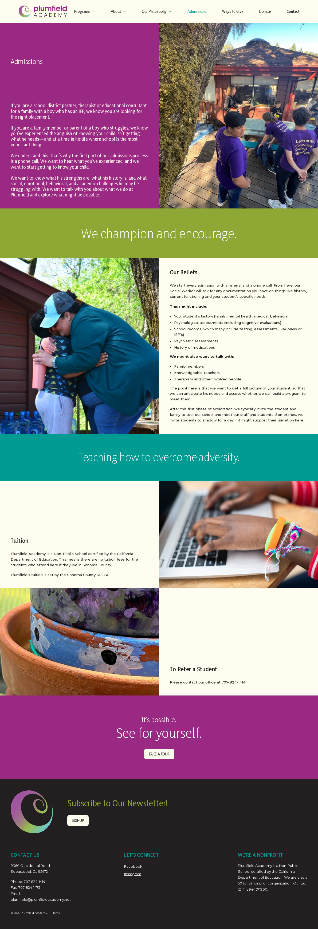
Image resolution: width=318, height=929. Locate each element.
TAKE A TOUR (159, 753)
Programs (84, 11)
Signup (78, 820)
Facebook (133, 866)
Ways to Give (232, 11)
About (118, 11)
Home (56, 912)
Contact (293, 11)
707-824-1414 (34, 881)
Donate (265, 11)
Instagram (132, 873)
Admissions (196, 11)
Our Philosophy (156, 11)
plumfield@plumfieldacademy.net (41, 899)
